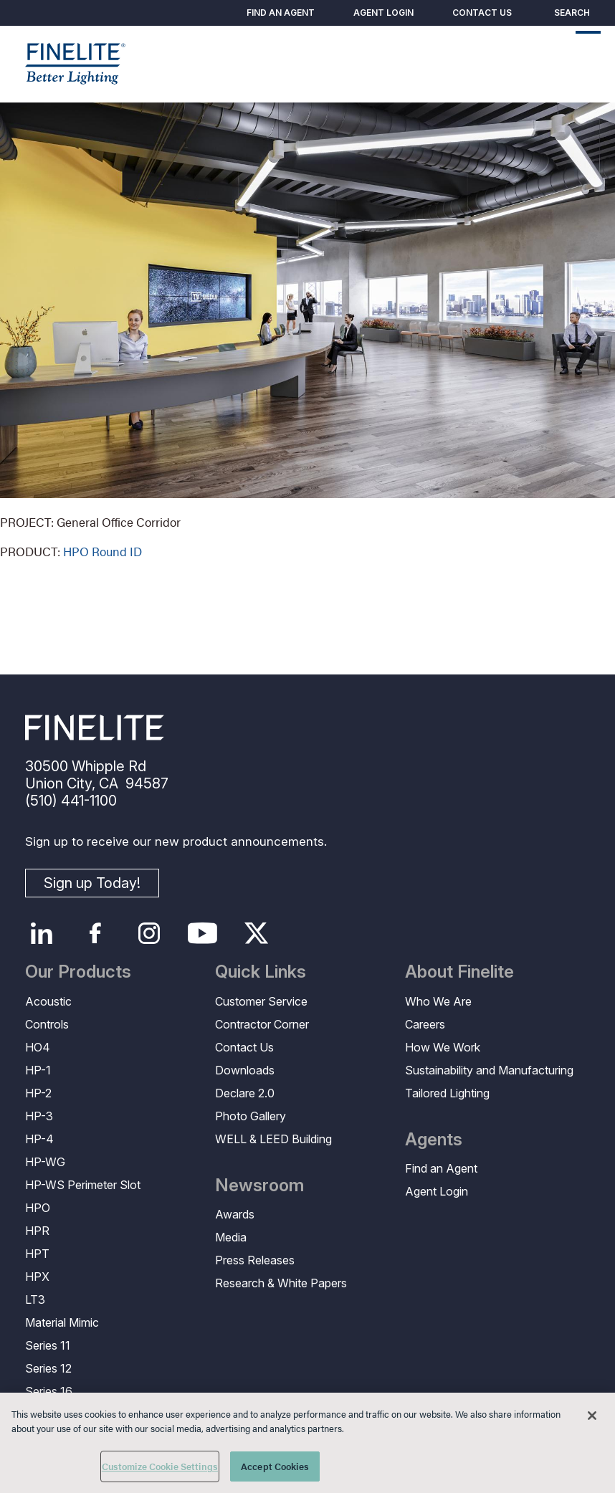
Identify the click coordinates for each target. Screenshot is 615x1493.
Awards (234, 1214)
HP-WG (45, 1162)
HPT (37, 1253)
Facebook (95, 933)
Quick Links (260, 972)
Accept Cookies (275, 1466)
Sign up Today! (92, 883)
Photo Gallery (250, 1116)
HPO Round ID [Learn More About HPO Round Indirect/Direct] (102, 551)
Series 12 (48, 1368)
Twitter (256, 933)
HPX (37, 1276)
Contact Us (482, 12)
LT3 (35, 1299)
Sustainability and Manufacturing (489, 1070)
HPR (37, 1231)
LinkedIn (41, 933)
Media (231, 1237)
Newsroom (259, 1185)
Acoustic (48, 1001)
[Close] (592, 1415)
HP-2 (38, 1093)
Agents (433, 1140)
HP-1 (38, 1070)
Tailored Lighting (447, 1093)
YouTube (202, 933)
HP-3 (39, 1116)
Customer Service (261, 1001)
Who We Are (438, 1001)
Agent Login (383, 12)
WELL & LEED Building (273, 1139)
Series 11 (47, 1345)
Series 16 (48, 1391)
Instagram (149, 933)
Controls (47, 1024)
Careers (425, 1024)
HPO (37, 1208)
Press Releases (255, 1260)
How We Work (442, 1047)
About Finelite (459, 972)
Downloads (245, 1070)
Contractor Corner (262, 1024)
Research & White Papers (281, 1283)
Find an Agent (281, 12)
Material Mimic (62, 1322)
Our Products (78, 972)
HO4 (37, 1047)
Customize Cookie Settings (160, 1466)
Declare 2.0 (245, 1093)
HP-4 (39, 1139)
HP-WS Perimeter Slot (82, 1185)
